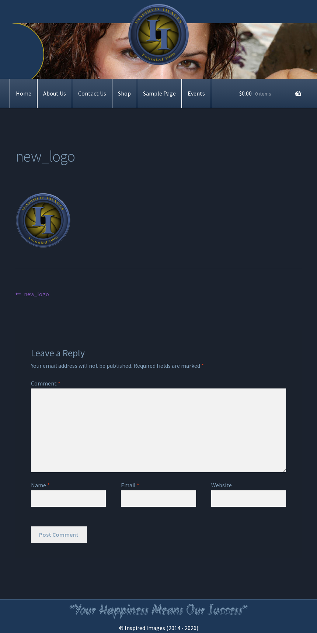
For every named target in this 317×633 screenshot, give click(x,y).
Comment (45, 383)
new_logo (36, 294)
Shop (124, 93)
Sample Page (159, 93)
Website (221, 485)
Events (196, 93)
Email (130, 485)
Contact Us (92, 93)
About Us (54, 93)
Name (40, 485)
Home (23, 93)
